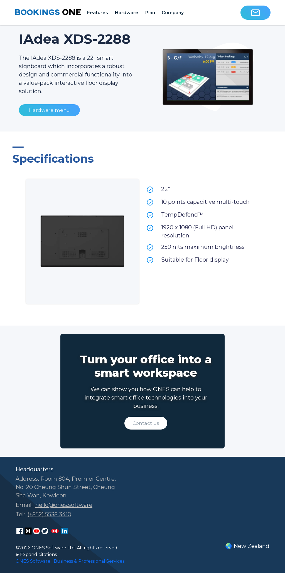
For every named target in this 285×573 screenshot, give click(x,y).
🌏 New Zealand (247, 546)
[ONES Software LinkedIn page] (64, 531)
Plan (150, 12)
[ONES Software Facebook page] (20, 531)
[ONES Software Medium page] (28, 531)
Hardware (126, 12)
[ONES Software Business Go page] (54, 531)
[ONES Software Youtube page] (36, 531)
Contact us (145, 423)
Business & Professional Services (89, 561)
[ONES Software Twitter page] (45, 531)
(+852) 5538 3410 (49, 514)
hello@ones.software (63, 505)
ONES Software (33, 561)
